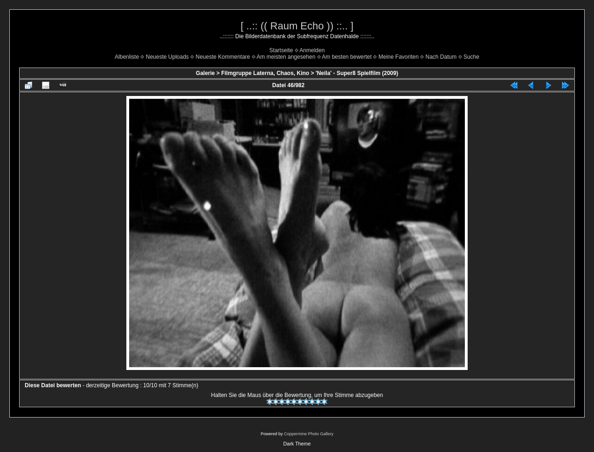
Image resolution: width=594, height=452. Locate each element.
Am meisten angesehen (285, 57)
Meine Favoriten (399, 57)
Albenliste (127, 57)
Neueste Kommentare (223, 57)
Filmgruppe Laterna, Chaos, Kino (265, 73)
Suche (471, 57)
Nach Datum (441, 57)
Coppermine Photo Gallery (308, 433)
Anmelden (312, 50)
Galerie (205, 73)
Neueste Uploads (167, 57)
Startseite (281, 50)
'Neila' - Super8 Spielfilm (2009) (357, 73)
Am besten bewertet (347, 57)
